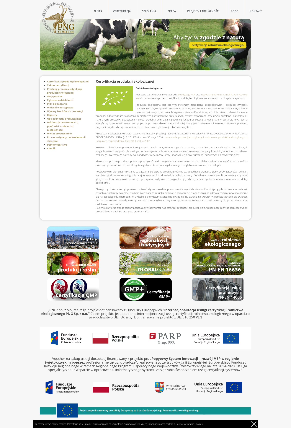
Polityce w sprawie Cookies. (189, 424)
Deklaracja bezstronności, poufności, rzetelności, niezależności (62, 126)
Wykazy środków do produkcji (65, 111)
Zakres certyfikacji (58, 85)
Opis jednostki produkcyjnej (64, 118)
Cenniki (51, 148)
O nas (98, 11)
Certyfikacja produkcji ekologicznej (68, 81)
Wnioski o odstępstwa (60, 107)
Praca (171, 11)
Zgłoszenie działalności (60, 100)
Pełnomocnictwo (57, 144)
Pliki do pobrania (57, 103)
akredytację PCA (186, 94)
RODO (234, 11)
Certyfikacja (122, 11)
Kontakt (256, 11)
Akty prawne (55, 96)
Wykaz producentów (59, 133)
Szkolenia (149, 11)
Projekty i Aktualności (203, 11)
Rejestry (52, 115)
